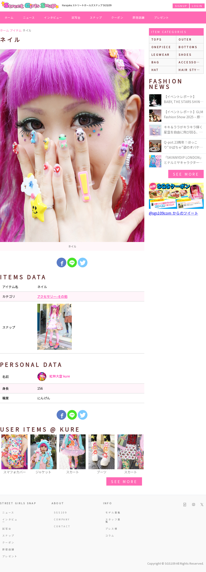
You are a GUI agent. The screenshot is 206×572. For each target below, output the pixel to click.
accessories (191, 62)
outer (185, 39)
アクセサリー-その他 (52, 296)
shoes (185, 54)
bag (155, 62)
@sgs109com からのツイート (173, 213)
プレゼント (161, 17)
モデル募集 (113, 512)
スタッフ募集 (113, 520)
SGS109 (60, 512)
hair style (190, 70)
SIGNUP (181, 6)
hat (155, 70)
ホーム (9, 17)
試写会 (76, 17)
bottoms (188, 47)
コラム (110, 535)
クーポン (117, 17)
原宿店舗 (139, 17)
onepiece (161, 47)
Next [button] (138, 454)
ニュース (29, 17)
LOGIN (197, 6)
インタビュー (53, 17)
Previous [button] (5, 454)
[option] (72, 150)
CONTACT (62, 526)
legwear (160, 54)
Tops (156, 39)
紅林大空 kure (53, 376)
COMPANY (62, 519)
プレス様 (111, 528)
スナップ (96, 17)
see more (124, 481)
